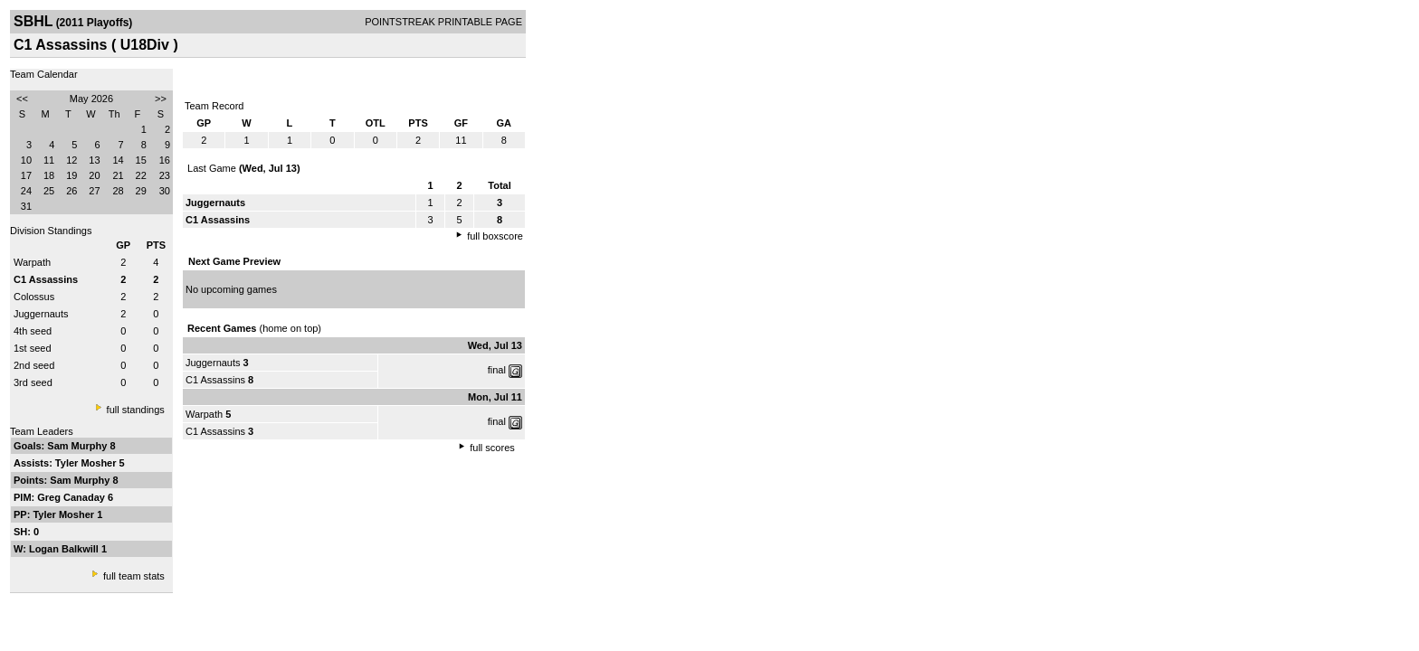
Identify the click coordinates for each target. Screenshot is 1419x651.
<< (22, 98)
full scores (492, 447)
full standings (136, 409)
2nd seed (34, 365)
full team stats (134, 576)
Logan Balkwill (65, 548)
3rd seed (33, 382)
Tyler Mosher (87, 463)
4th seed (33, 331)
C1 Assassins (215, 379)
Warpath (32, 262)
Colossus (34, 296)
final (497, 369)
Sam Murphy (78, 445)
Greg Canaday (72, 497)
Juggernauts (41, 313)
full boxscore (495, 236)
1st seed (33, 348)
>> (161, 98)
